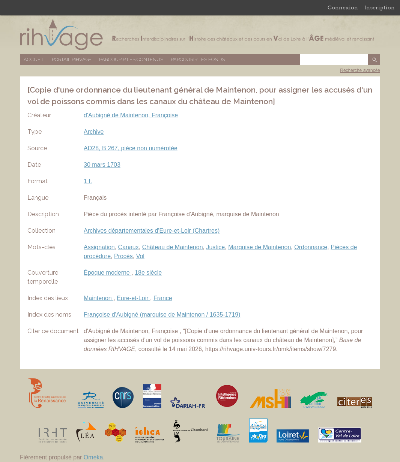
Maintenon (98, 298)
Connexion (343, 7)
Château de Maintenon (172, 247)
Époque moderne (107, 272)
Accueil (34, 59)
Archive (94, 132)
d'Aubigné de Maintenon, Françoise (131, 115)
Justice (215, 247)
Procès (123, 256)
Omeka (93, 457)
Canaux (128, 247)
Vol (140, 256)
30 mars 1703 (102, 164)
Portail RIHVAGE (72, 59)
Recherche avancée (360, 70)
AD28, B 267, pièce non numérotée (130, 148)
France (162, 298)
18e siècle (148, 272)
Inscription (379, 7)
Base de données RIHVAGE (200, 34)
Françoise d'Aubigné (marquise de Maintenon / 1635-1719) (162, 314)
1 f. (88, 181)
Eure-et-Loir (133, 298)
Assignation (99, 247)
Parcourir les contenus (131, 59)
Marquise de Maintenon (259, 247)
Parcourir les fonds (198, 59)
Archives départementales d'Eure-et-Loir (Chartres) (152, 230)
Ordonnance (310, 247)
